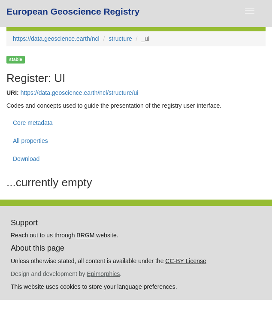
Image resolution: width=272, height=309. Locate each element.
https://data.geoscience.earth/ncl (56, 38)
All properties (30, 140)
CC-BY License (185, 261)
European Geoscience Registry (72, 11)
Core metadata (33, 122)
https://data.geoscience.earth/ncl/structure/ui (80, 92)
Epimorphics (103, 273)
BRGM (85, 235)
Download (26, 158)
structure (120, 38)
